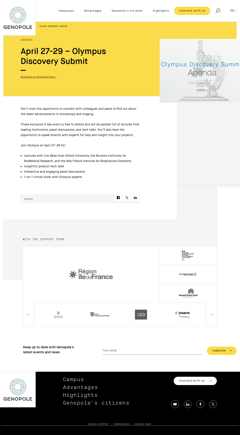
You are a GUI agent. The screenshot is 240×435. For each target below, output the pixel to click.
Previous (28, 314)
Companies (121, 424)
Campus (73, 379)
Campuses (66, 11)
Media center (99, 424)
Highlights (161, 11)
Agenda (63, 26)
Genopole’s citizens (127, 11)
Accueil (42, 26)
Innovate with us (192, 10)
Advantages (93, 11)
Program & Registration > (38, 77)
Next (211, 314)
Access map (142, 424)
